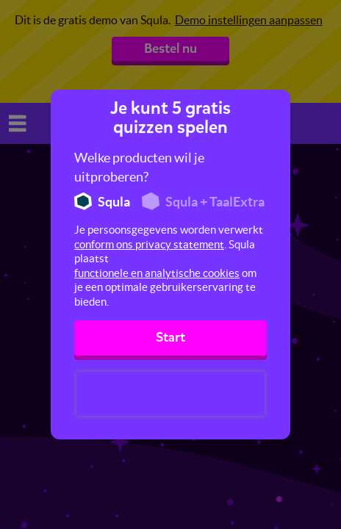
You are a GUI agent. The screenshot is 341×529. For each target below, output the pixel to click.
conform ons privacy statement (149, 244)
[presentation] (170, 394)
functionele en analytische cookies (157, 273)
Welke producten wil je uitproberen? (139, 167)
